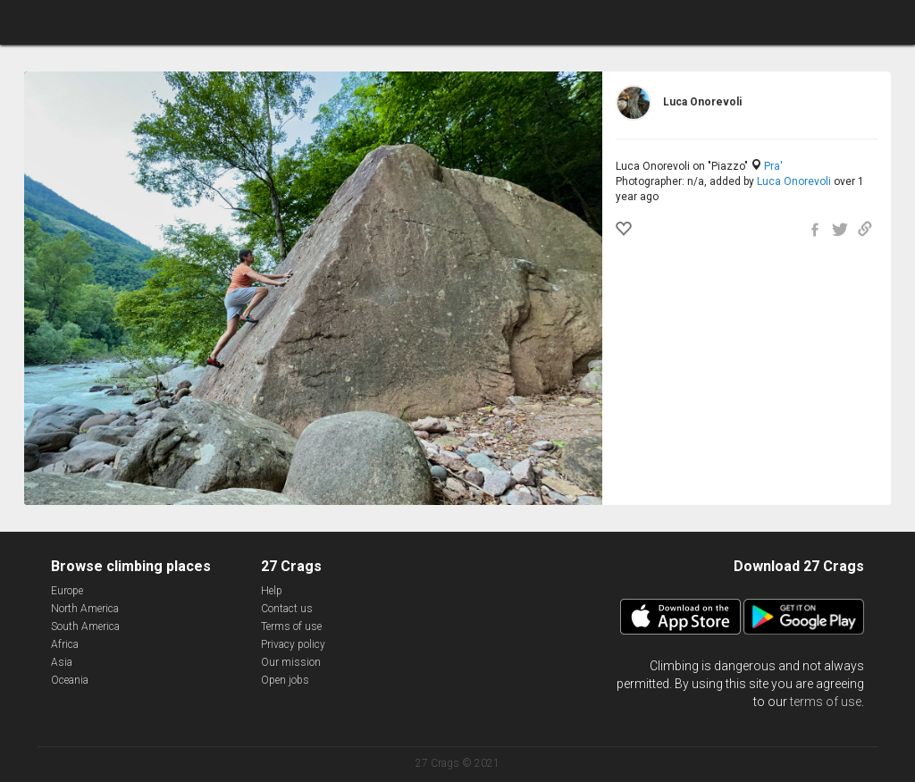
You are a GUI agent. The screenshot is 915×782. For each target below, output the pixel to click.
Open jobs (285, 680)
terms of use (825, 701)
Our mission (291, 662)
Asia (61, 662)
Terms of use (291, 626)
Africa (65, 644)
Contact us (287, 608)
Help (271, 590)
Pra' (773, 166)
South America (85, 626)
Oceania (69, 680)
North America (85, 608)
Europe (67, 590)
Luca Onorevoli (794, 181)
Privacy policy (293, 644)
